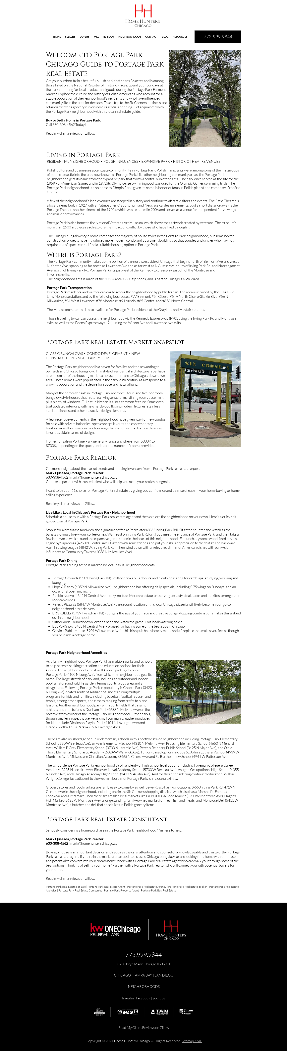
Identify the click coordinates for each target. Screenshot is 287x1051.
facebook (143, 998)
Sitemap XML (192, 1041)
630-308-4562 (63, 124)
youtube (158, 998)
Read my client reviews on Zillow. (71, 133)
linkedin (128, 998)
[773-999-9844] (218, 36)
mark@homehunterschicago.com (95, 477)
